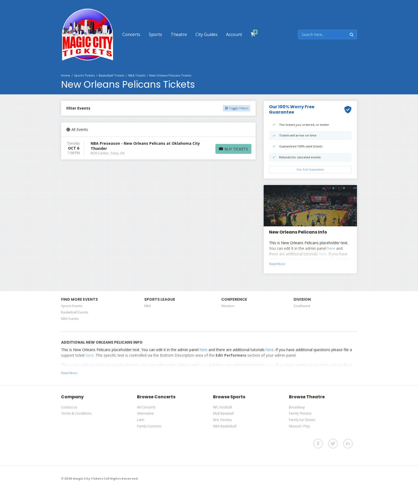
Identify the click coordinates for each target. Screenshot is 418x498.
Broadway (297, 407)
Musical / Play (299, 426)
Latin (140, 419)
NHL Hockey (222, 419)
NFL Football (222, 407)
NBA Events (70, 318)
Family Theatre (300, 413)
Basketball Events (74, 312)
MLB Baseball (223, 413)
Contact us (69, 407)
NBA (147, 306)
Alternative (145, 413)
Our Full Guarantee (310, 169)
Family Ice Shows (302, 419)
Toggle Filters (236, 108)
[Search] (322, 34)
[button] (131, 34)
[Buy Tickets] (233, 149)
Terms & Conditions (76, 413)
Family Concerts (149, 426)
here (331, 248)
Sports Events (71, 306)
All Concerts (146, 407)
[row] (158, 148)
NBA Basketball (224, 426)
